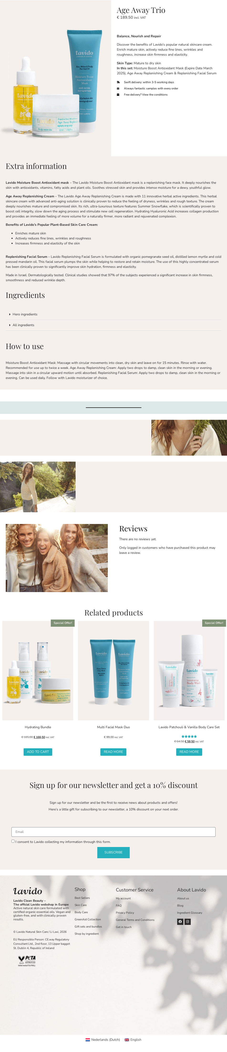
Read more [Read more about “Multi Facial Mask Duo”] (113, 752)
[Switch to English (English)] (133, 1040)
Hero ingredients (25, 314)
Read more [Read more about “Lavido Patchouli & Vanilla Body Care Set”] (189, 752)
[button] (113, 314)
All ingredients (23, 325)
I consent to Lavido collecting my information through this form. (63, 842)
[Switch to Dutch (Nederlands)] (102, 1040)
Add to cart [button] (38, 752)
